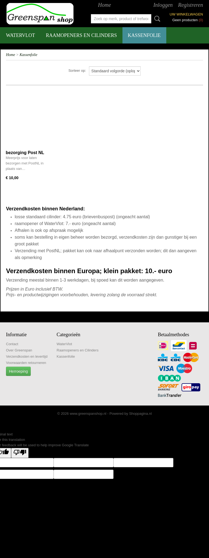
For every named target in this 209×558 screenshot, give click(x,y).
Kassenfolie (144, 35)
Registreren (190, 5)
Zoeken (156, 19)
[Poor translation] (20, 453)
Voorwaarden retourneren (26, 363)
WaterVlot (20, 35)
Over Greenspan (19, 350)
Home (104, 5)
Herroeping (18, 371)
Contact (12, 344)
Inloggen (163, 5)
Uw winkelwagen (186, 14)
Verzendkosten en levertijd (26, 356)
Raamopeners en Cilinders (81, 35)
